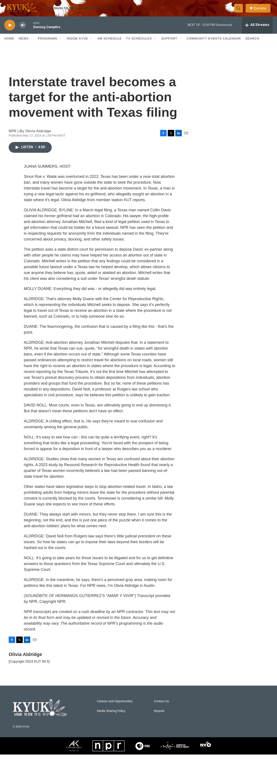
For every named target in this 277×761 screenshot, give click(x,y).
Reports (159, 717)
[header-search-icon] (239, 11)
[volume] (22, 31)
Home (9, 45)
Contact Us (161, 707)
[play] (9, 31)
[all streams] (257, 31)
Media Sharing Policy (111, 717)
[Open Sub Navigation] (32, 45)
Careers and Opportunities (114, 707)
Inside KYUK (77, 45)
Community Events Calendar (214, 45)
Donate (261, 11)
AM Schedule (109, 45)
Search (252, 45)
